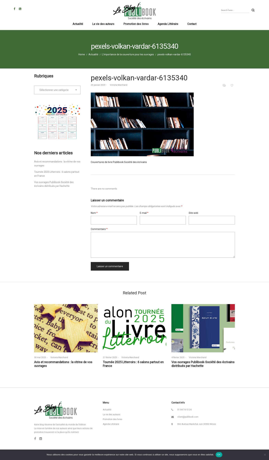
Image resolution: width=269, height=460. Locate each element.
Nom (94, 213)
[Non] (264, 454)
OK (219, 454)
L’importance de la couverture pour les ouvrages (128, 54)
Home (81, 54)
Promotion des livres (112, 419)
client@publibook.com (187, 417)
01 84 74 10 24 (184, 409)
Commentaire (99, 229)
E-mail (144, 213)
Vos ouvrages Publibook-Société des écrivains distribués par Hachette (203, 364)
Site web (193, 213)
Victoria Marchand (117, 85)
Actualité (93, 54)
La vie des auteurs (111, 414)
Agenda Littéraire (111, 424)
